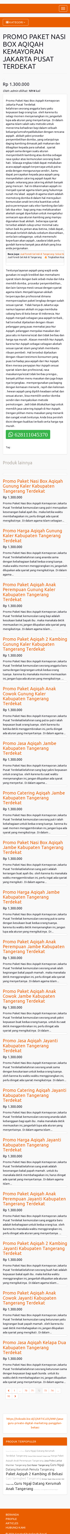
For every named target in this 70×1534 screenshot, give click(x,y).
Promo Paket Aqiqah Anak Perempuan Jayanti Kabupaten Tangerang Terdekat (34, 1198)
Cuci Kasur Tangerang (38, 1465)
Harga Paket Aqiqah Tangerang (39, 1456)
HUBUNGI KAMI (15, 1527)
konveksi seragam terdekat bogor (46, 1489)
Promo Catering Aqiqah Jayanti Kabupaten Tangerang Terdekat (34, 1095)
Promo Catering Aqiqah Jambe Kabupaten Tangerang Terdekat (34, 797)
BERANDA (12, 1514)
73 (45, 1390)
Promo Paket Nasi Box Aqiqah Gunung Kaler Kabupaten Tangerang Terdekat (33, 486)
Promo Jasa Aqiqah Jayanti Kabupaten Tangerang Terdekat (30, 1045)
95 (8, 1396)
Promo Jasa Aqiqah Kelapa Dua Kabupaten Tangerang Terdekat (34, 1347)
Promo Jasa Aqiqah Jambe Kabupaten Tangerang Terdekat (29, 748)
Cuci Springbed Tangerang (23, 1478)
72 (40, 1390)
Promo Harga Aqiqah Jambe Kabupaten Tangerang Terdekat (31, 897)
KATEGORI (15, 22)
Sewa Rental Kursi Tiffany (15, 1451)
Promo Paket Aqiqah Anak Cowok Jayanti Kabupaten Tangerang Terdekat (29, 1297)
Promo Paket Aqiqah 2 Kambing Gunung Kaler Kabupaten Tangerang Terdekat (35, 644)
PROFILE (11, 1518)
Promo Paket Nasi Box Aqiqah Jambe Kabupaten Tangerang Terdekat (33, 847)
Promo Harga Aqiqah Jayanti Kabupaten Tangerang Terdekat (32, 1144)
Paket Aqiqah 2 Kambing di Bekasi (34, 1474)
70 (26, 1390)
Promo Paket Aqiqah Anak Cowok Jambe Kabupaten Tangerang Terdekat (29, 996)
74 (52, 1390)
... (20, 1390)
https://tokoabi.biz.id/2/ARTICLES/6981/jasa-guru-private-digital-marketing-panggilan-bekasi (35, 1423)
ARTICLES (12, 1523)
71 (32, 1390)
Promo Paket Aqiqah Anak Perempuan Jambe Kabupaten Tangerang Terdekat (34, 946)
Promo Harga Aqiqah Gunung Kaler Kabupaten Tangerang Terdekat (32, 535)
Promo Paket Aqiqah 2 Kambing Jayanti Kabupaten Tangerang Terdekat (35, 1248)
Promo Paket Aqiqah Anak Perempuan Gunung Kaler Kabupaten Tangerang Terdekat (29, 592)
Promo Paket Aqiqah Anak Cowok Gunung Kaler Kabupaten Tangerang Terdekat (29, 696)
